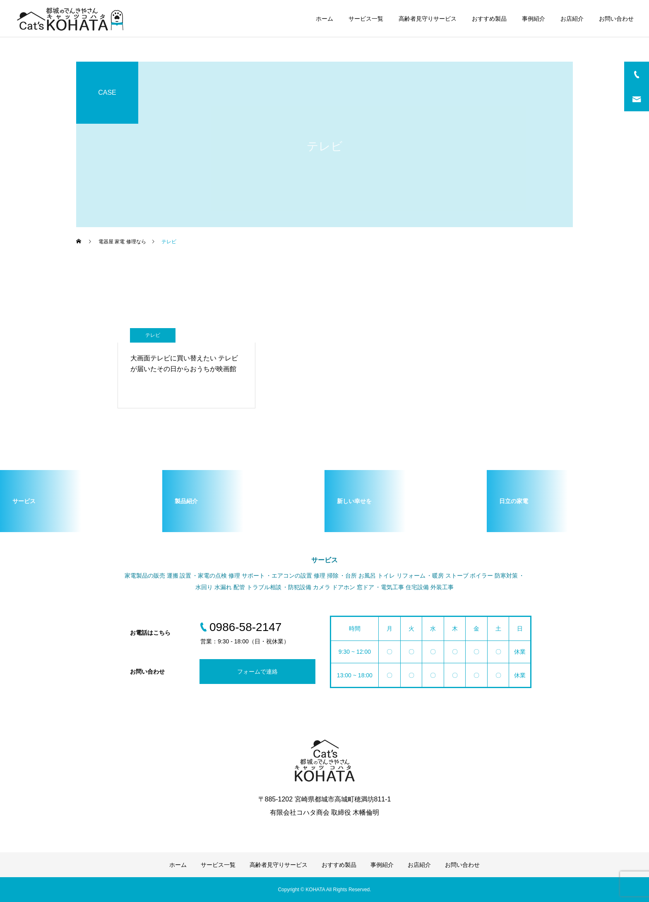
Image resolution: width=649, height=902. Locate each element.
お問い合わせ (616, 18)
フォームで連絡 (257, 671)
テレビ (152, 335)
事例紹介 (533, 18)
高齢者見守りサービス (428, 18)
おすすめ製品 (489, 18)
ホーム (324, 18)
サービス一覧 (366, 18)
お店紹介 (572, 18)
